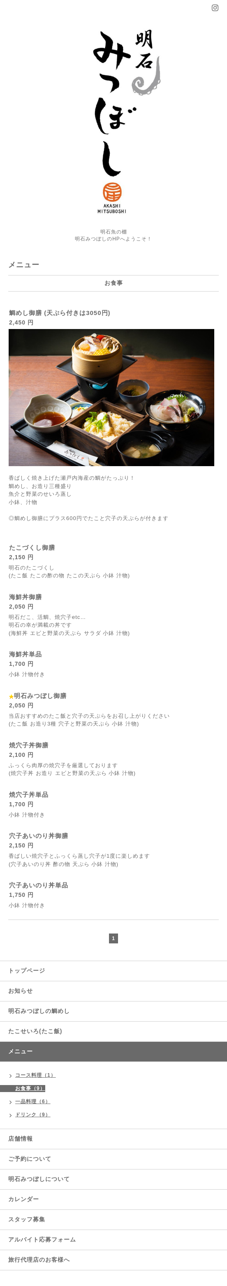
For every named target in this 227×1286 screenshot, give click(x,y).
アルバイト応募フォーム (42, 1239)
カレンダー (23, 1199)
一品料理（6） (33, 1101)
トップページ (26, 970)
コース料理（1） (35, 1075)
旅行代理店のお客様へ (39, 1259)
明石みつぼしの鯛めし (39, 1011)
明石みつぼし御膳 (40, 695)
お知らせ (20, 990)
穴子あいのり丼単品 (38, 885)
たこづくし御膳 (32, 547)
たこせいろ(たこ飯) (35, 1031)
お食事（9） (30, 1088)
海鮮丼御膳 (25, 596)
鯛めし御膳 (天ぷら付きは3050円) (60, 312)
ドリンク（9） (33, 1115)
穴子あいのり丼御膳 (38, 835)
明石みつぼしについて (39, 1179)
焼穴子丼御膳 (29, 745)
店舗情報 (20, 1138)
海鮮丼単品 (25, 654)
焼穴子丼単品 (29, 794)
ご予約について (29, 1158)
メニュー (20, 1051)
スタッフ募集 (26, 1219)
